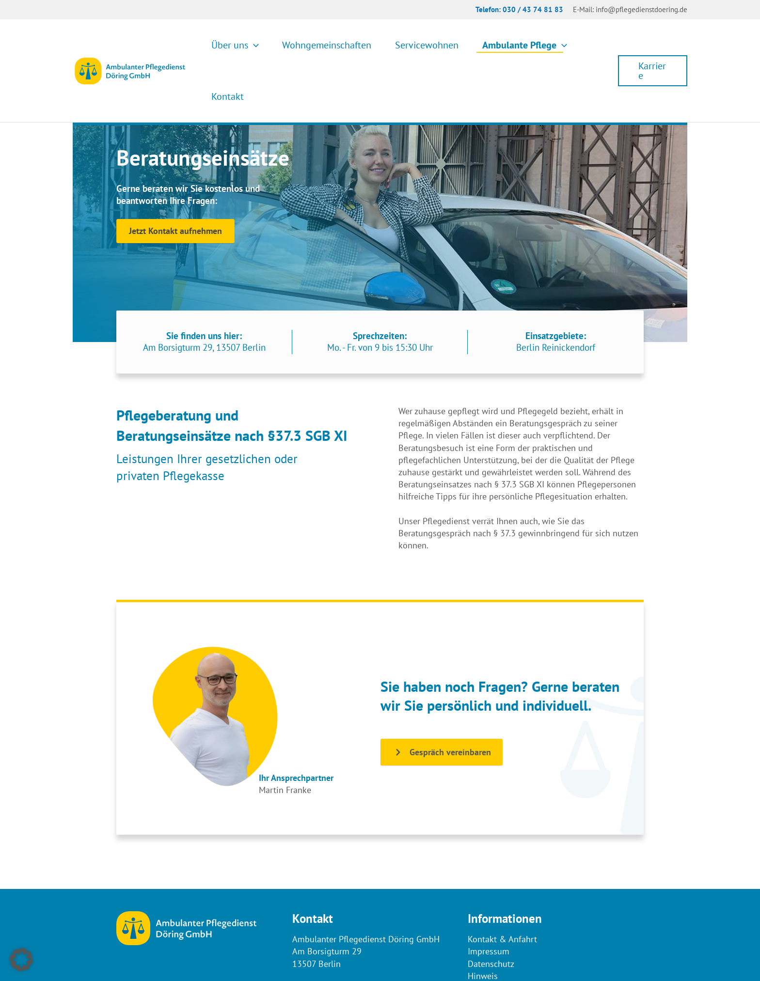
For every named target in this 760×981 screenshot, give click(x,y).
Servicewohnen (428, 45)
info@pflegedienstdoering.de (641, 9)
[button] (278, 45)
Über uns (260, 45)
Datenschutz (491, 912)
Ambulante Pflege (515, 45)
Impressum (488, 899)
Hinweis (483, 924)
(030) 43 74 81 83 (343, 936)
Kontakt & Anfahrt (502, 887)
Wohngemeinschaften (340, 45)
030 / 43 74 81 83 (533, 9)
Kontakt (586, 45)
